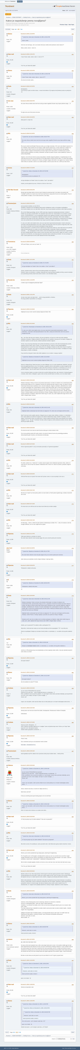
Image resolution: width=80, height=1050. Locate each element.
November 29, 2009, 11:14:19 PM (28, 279)
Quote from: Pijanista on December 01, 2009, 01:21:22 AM (36, 675)
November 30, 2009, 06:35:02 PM (28, 565)
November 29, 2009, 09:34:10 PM (28, 203)
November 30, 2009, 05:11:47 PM (28, 533)
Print (72, 29)
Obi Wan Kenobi (13, 189)
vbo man (10, 101)
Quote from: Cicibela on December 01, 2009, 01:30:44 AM (36, 768)
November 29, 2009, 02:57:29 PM (28, 86)
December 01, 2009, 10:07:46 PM (27, 939)
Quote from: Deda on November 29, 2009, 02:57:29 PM (35, 171)
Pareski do (11, 280)
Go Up (7, 1032)
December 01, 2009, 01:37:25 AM (28, 722)
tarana (10, 167)
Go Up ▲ (74, 1048)
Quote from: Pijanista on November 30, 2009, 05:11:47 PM (36, 551)
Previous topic (64, 24)
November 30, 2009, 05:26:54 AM (28, 427)
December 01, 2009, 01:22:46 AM (28, 672)
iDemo (10, 33)
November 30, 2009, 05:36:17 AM (28, 490)
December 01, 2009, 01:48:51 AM (28, 750)
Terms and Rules (68, 1048)
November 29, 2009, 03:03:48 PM (28, 117)
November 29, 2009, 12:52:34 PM (28, 70)
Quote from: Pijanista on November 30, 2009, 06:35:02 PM (36, 583)
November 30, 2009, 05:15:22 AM (28, 404)
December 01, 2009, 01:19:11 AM (28, 639)
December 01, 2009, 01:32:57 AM (28, 707)
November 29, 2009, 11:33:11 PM (28, 294)
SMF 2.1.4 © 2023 (7, 1048)
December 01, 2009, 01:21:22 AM (28, 657)
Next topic (71, 24)
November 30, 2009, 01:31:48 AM (28, 309)
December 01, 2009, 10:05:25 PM (27, 923)
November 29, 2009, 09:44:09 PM (28, 241)
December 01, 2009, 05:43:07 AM (28, 850)
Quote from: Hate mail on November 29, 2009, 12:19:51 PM (36, 73)
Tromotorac (11, 241)
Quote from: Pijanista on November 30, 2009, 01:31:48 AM (36, 356)
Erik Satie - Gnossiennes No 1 (28, 744)
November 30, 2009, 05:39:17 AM (28, 520)
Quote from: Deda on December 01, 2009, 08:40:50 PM (35, 926)
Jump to (53, 1038)
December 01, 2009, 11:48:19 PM (27, 1000)
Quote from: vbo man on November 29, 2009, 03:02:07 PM (36, 136)
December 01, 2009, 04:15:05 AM (28, 800)
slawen (10, 939)
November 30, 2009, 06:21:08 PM (28, 548)
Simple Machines (15, 1048)
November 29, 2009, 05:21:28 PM (28, 133)
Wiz (9, 133)
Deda (9, 86)
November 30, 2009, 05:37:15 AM (28, 503)
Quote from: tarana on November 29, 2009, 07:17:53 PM (36, 262)
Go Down (8, 29)
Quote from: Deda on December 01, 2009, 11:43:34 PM (35, 1004)
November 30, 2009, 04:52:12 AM (28, 380)
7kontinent (9, 6)
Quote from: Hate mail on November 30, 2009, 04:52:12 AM (36, 407)
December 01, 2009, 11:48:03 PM (27, 984)
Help (63, 1048)
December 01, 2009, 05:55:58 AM (28, 871)
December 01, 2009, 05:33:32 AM (28, 832)
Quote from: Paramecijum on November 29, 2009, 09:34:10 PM (37, 326)
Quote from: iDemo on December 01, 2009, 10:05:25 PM (36, 963)
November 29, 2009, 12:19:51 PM (28, 54)
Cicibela (10, 688)
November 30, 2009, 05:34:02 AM (28, 473)
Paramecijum (12, 203)
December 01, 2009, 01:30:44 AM (28, 688)
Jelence (10, 765)
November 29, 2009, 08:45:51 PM (28, 189)
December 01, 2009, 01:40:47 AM (28, 735)
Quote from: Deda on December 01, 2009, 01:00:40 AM (35, 642)
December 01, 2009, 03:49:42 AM (28, 765)
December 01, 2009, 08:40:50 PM (27, 890)
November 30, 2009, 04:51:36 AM (28, 323)
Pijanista (10, 309)
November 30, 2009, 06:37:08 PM (28, 579)
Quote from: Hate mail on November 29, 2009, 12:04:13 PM (36, 37)
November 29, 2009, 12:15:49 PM (28, 33)
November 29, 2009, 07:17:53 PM (28, 167)
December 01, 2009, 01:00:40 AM (28, 595)
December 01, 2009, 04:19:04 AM (28, 816)
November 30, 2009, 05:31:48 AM (28, 460)
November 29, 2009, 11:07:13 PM (28, 259)
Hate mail (11, 54)
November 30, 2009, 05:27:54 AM (28, 443)
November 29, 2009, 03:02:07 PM (28, 100)
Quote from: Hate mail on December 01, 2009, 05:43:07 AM (36, 894)
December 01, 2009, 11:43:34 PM (27, 960)
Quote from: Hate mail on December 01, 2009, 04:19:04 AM (36, 836)
